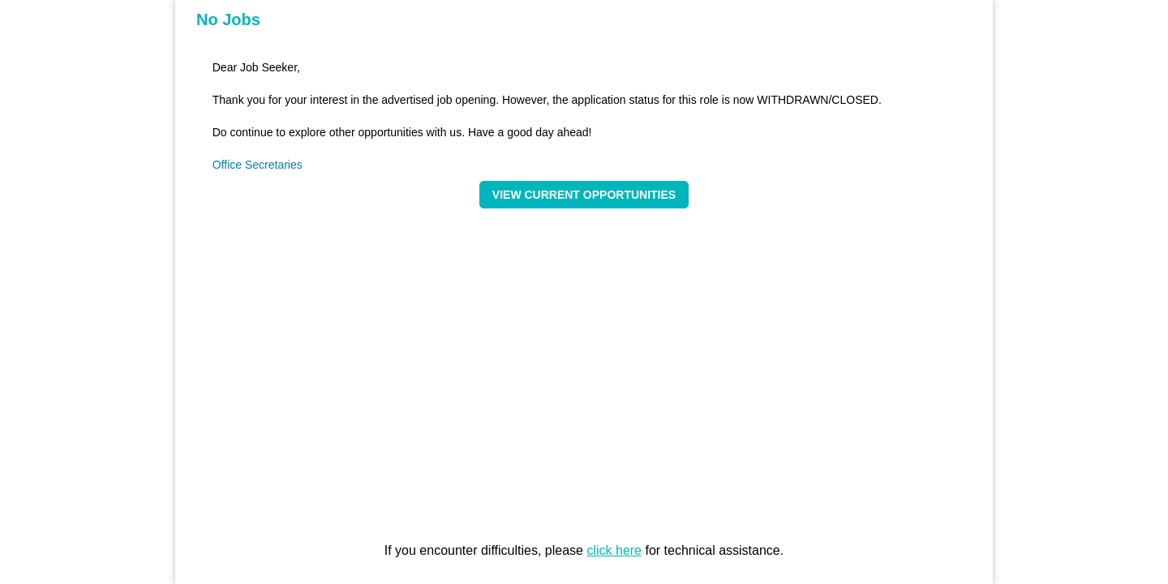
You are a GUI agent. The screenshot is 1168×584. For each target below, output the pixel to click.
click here (614, 550)
